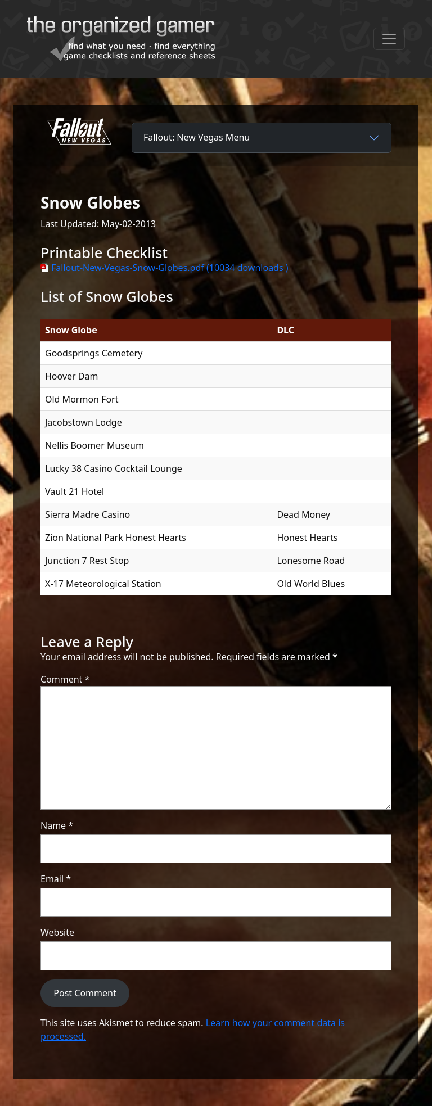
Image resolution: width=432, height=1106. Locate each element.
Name (56, 825)
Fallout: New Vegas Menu (196, 137)
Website (57, 932)
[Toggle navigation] (389, 39)
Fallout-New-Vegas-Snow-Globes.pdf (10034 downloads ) (170, 267)
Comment (64, 679)
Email (55, 879)
